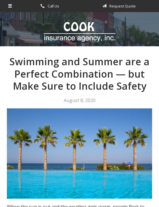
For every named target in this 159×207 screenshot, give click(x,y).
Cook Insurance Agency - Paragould (79, 32)
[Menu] (10, 6)
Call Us (48, 6)
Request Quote (118, 6)
